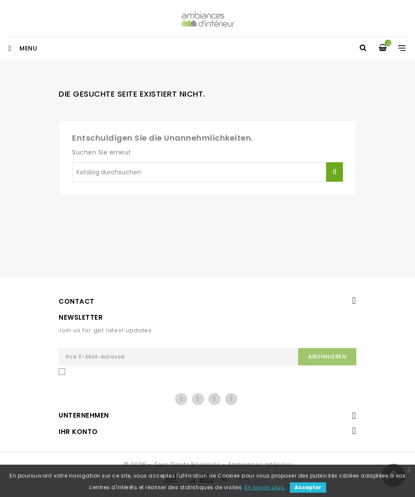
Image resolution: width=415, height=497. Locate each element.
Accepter (308, 487)
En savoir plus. (265, 487)
